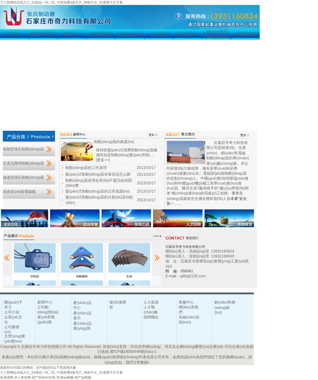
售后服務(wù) (187, 34)
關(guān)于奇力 (43, 34)
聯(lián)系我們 (245, 34)
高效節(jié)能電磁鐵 (19, 192)
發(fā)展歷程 (100, 34)
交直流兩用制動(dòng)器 (23, 163)
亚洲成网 (6, 377)
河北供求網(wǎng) (145, 347)
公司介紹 (11, 312)
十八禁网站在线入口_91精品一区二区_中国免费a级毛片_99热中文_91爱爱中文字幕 (61, 2)
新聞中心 (72, 34)
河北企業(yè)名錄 (239, 347)
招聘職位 (151, 317)
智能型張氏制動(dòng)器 (23, 149)
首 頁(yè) (14, 34)
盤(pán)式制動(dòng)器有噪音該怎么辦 (98, 174)
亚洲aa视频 (64, 377)
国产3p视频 (82, 377)
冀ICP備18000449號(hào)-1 (133, 352)
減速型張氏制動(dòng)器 (23, 177)
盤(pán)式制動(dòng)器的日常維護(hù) (97, 191)
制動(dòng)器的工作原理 (85, 168)
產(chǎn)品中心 (130, 35)
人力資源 (158, 34)
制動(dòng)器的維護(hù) (114, 142)
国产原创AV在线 (44, 377)
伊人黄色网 (22, 377)
